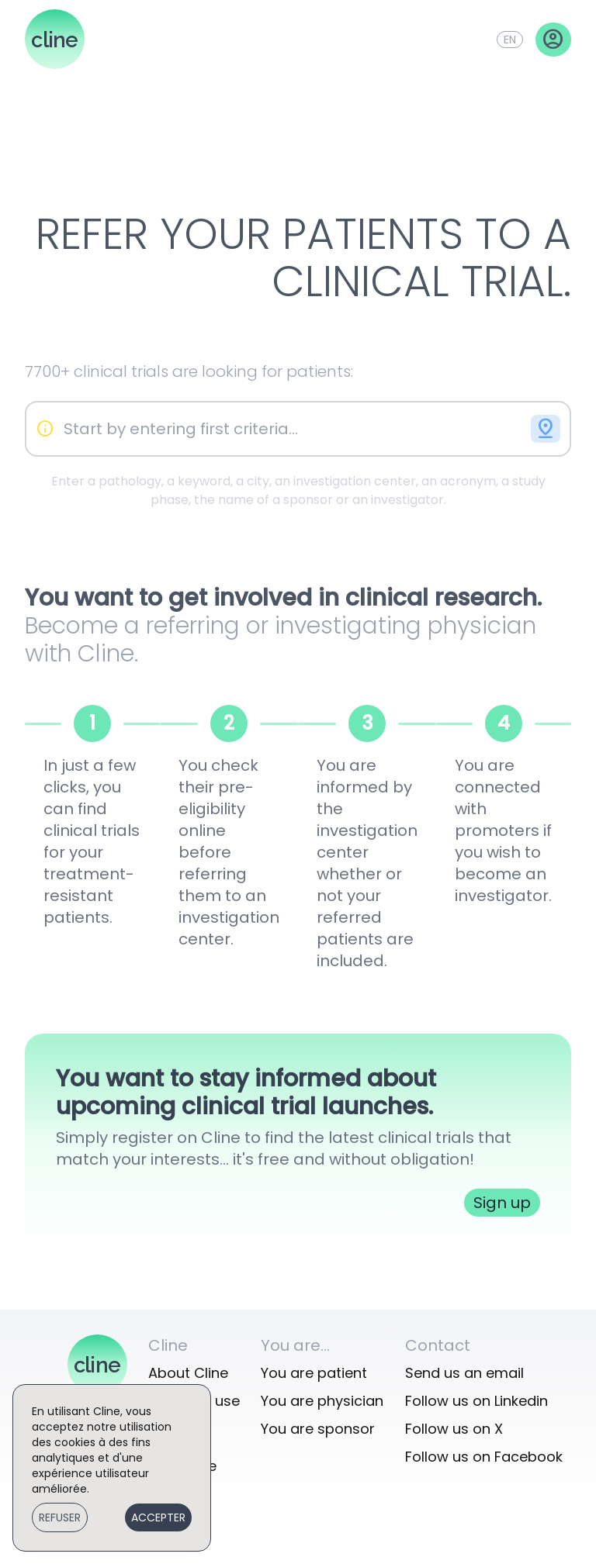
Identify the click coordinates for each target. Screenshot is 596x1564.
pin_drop (545, 429)
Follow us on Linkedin (476, 1400)
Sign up (502, 1203)
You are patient (314, 1373)
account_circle (553, 40)
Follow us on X (454, 1428)
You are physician (322, 1400)
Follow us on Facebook (484, 1456)
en (510, 39)
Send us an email (464, 1373)
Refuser (60, 1517)
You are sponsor (318, 1428)
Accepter (158, 1517)
